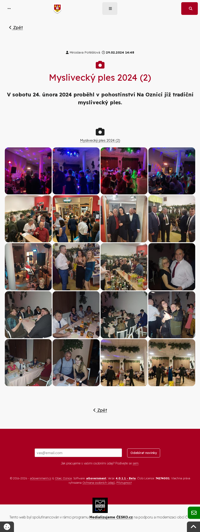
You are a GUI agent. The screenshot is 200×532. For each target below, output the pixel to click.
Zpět (16, 27)
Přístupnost (124, 482)
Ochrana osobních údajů (98, 482)
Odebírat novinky (143, 453)
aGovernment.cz (40, 478)
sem (135, 463)
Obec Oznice (63, 478)
